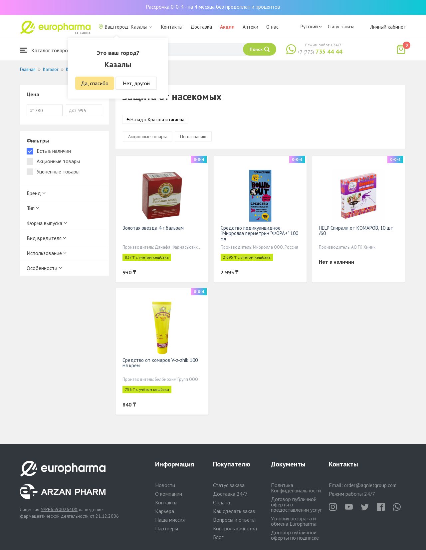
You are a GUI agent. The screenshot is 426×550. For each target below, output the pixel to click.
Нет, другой (136, 83)
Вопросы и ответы (234, 519)
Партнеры (166, 528)
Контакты (171, 27)
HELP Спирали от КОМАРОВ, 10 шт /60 (356, 230)
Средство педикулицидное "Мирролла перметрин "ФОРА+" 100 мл (259, 233)
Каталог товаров (45, 50)
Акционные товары (147, 136)
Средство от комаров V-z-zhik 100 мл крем (160, 363)
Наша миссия (170, 519)
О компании (168, 493)
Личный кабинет (388, 27)
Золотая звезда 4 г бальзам (153, 228)
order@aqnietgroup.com (370, 485)
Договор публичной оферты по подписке (295, 535)
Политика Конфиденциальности (296, 488)
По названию (193, 136)
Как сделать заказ (234, 511)
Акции (227, 27)
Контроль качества (235, 528)
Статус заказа (341, 27)
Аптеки (250, 27)
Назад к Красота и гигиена (157, 120)
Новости (165, 485)
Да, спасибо (94, 83)
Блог (218, 537)
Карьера (164, 511)
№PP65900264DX (59, 509)
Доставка (201, 27)
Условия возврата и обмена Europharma (294, 521)
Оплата (221, 502)
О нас (272, 27)
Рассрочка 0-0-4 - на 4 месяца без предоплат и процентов (213, 6)
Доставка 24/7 (230, 493)
